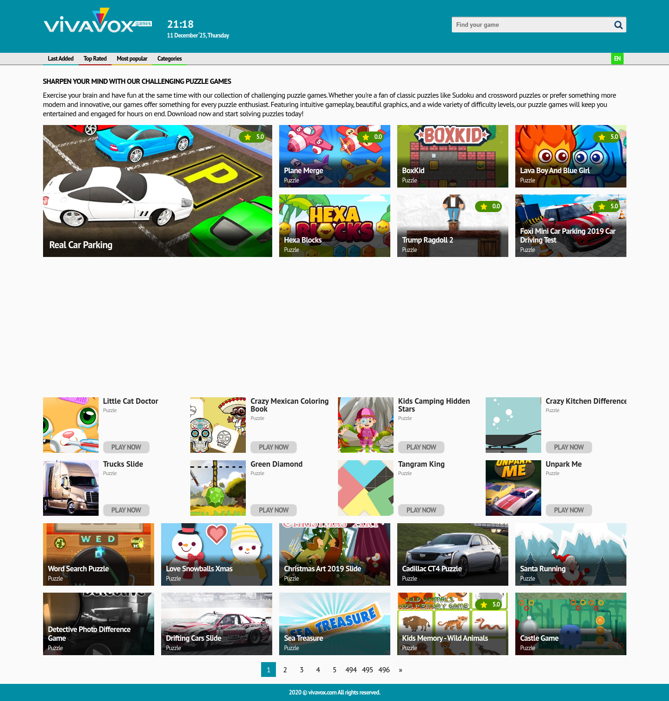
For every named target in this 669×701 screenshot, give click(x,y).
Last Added (61, 59)
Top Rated (95, 59)
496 (383, 669)
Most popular (132, 59)
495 (367, 669)
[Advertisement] (321, 325)
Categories (169, 59)
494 (350, 669)
